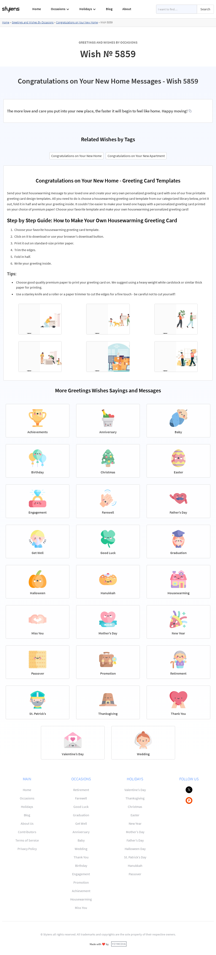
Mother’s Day (135, 832)
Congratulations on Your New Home (77, 22)
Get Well (81, 823)
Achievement (81, 891)
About (126, 9)
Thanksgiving (135, 798)
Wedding (81, 849)
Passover (135, 874)
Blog (109, 9)
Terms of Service (27, 840)
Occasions (27, 798)
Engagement (81, 874)
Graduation (81, 815)
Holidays (27, 806)
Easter (135, 815)
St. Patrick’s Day (135, 857)
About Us (27, 823)
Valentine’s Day (135, 790)
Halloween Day (135, 849)
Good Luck (81, 806)
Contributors (27, 832)
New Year (135, 823)
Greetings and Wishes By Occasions (33, 22)
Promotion (81, 882)
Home (36, 9)
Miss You (81, 908)
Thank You (81, 857)
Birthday (81, 865)
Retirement (81, 790)
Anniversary (81, 832)
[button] (60, 9)
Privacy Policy (27, 849)
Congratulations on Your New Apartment (136, 156)
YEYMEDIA (119, 944)
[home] (11, 9)
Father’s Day (135, 840)
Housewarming (81, 899)
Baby (81, 840)
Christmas (135, 806)
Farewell (81, 798)
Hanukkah (135, 865)
